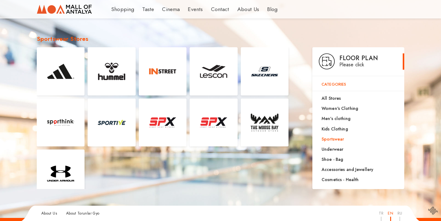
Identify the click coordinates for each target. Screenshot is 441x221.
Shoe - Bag (332, 159)
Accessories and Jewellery (347, 169)
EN (390, 213)
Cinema (167, 9)
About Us (238, 9)
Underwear (332, 149)
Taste (145, 9)
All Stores (331, 98)
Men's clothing (336, 118)
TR (381, 213)
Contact (212, 9)
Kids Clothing (335, 129)
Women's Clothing (340, 108)
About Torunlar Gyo (82, 213)
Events (189, 9)
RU (400, 213)
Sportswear (333, 139)
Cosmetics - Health (340, 179)
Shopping (121, 9)
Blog (261, 9)
